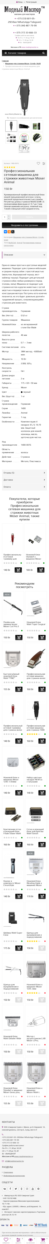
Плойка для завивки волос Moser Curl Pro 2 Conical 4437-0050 (12, 625)
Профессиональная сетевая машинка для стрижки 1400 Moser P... (36, 728)
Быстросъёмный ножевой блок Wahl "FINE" (11, 676)
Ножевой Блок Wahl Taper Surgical (36, 623)
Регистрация (31, 2)
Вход (19, 2)
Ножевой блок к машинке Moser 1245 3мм (34, 986)
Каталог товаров (15, 53)
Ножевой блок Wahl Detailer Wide (12, 1037)
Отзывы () (9, 473)
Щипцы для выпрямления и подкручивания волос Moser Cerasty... (34, 937)
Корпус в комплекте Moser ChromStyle (12, 883)
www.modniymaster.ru (29, 47)
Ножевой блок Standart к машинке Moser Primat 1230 (33, 557)
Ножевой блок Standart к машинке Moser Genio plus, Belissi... (12, 1091)
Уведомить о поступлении (24, 225)
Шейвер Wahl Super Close (12, 934)
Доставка (8, 480)
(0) (10, 563)
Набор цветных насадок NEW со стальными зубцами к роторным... (34, 781)
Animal (19, 243)
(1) (33, 734)
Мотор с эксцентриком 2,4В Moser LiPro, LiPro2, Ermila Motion (36, 1040)
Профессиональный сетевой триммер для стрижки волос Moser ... (12, 558)
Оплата (7, 487)
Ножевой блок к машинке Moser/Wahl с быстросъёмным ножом (35, 1092)
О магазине (8, 1172)
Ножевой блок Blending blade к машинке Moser (34, 883)
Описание (8, 254)
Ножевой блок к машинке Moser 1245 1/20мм (11, 779)
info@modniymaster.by (14, 1161)
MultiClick (12, 243)
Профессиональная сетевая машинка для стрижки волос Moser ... (36, 677)
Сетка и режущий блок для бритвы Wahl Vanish (35, 831)
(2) (33, 993)
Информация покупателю (14, 1176)
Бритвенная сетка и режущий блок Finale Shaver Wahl (12, 831)
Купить (29, 217)
